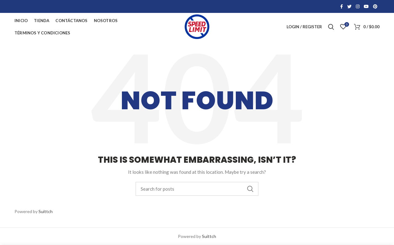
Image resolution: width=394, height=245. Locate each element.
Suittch (45, 211)
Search (250, 189)
